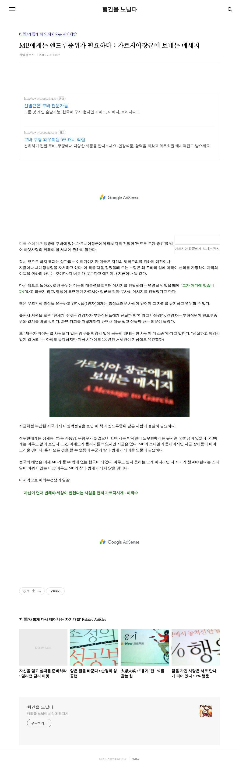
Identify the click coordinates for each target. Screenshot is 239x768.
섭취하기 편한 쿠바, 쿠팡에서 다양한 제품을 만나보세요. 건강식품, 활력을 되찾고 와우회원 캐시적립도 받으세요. (117, 146)
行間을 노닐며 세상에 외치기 (47, 713)
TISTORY (120, 759)
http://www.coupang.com (40, 132)
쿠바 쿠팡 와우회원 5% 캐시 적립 (54, 139)
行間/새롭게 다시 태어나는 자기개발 (48, 34)
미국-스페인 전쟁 (33, 244)
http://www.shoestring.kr (40, 98)
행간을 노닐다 (119, 9)
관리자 (135, 759)
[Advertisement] (119, 197)
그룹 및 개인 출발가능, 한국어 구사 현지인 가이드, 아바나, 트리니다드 (82, 112)
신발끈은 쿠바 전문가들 (46, 105)
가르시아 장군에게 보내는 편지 (197, 248)
